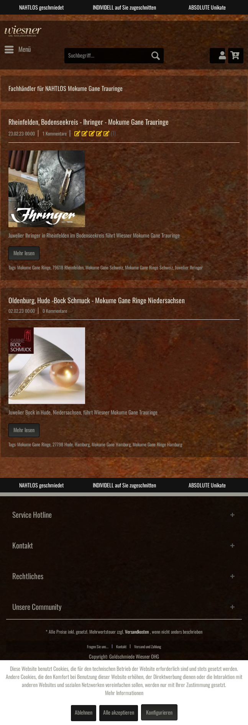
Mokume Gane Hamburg (111, 444)
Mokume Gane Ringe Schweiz (149, 267)
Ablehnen (83, 712)
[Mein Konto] (217, 55)
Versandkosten (137, 631)
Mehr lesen (23, 253)
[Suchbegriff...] (114, 55)
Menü (18, 48)
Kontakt (121, 647)
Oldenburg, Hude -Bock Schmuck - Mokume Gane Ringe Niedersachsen (96, 300)
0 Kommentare (55, 311)
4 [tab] (141, 20)
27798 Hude (63, 444)
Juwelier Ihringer (189, 267)
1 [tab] (107, 20)
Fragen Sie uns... (97, 647)
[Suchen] (156, 55)
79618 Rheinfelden (68, 267)
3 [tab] (130, 20)
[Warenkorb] (235, 55)
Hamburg (82, 444)
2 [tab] (118, 20)
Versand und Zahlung (147, 647)
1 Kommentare (55, 133)
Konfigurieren (159, 712)
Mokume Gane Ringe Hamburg (157, 444)
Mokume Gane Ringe (34, 267)
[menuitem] (17, 49)
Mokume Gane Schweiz (104, 267)
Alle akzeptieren (118, 712)
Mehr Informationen (124, 693)
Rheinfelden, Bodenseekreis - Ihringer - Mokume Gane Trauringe (88, 122)
